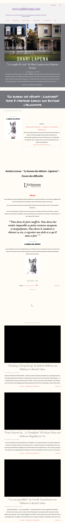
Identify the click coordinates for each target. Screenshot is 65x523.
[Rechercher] (53, 5)
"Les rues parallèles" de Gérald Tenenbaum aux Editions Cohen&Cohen (32, 501)
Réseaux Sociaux (36, 20)
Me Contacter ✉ (47, 20)
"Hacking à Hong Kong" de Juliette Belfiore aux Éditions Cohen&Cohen (32, 367)
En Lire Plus (58, 386)
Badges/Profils (16, 20)
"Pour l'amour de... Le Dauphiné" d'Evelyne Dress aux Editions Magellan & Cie (32, 434)
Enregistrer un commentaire (35, 84)
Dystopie (25, 285)
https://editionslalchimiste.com (41, 144)
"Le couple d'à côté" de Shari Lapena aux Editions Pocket (32, 66)
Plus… (55, 20)
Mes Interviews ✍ (26, 20)
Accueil (7, 20)
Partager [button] (24, 84)
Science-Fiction (31, 285)
